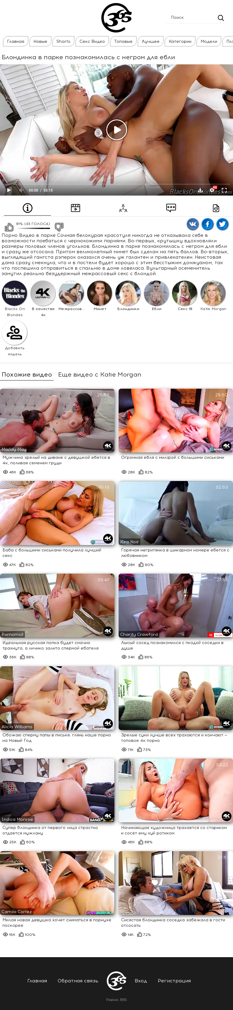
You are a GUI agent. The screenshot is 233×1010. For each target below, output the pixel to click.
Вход (141, 981)
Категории (180, 41)
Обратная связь (78, 981)
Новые (40, 41)
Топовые (123, 41)
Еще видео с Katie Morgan (99, 374)
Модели (209, 41)
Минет (99, 296)
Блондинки (127, 296)
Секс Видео (92, 41)
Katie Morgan (214, 296)
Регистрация (174, 981)
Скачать (200, 190)
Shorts (63, 41)
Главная (15, 41)
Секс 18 (184, 296)
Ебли (156, 296)
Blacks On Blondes (14, 299)
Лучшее (151, 41)
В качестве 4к (43, 299)
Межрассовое (72, 296)
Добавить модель (14, 338)
